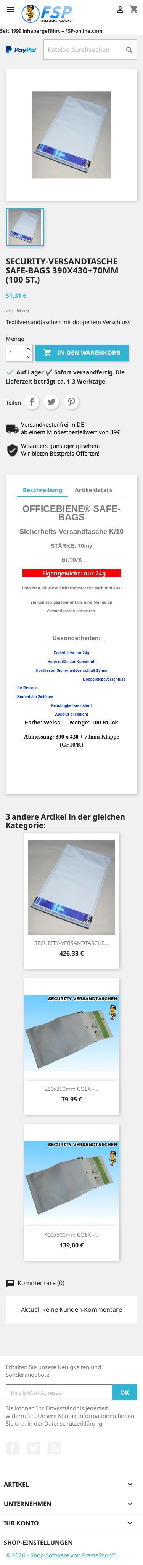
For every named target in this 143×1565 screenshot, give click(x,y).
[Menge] (15, 353)
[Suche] (90, 49)
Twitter (33, 1448)
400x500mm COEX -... (72, 1234)
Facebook (12, 1448)
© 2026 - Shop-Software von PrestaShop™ (61, 1555)
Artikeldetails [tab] (94, 490)
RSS (54, 1448)
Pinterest (71, 401)
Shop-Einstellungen (38, 1542)
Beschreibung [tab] (42, 490)
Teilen (31, 401)
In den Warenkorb (82, 353)
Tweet (51, 401)
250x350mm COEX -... (72, 1088)
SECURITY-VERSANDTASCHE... (71, 942)
